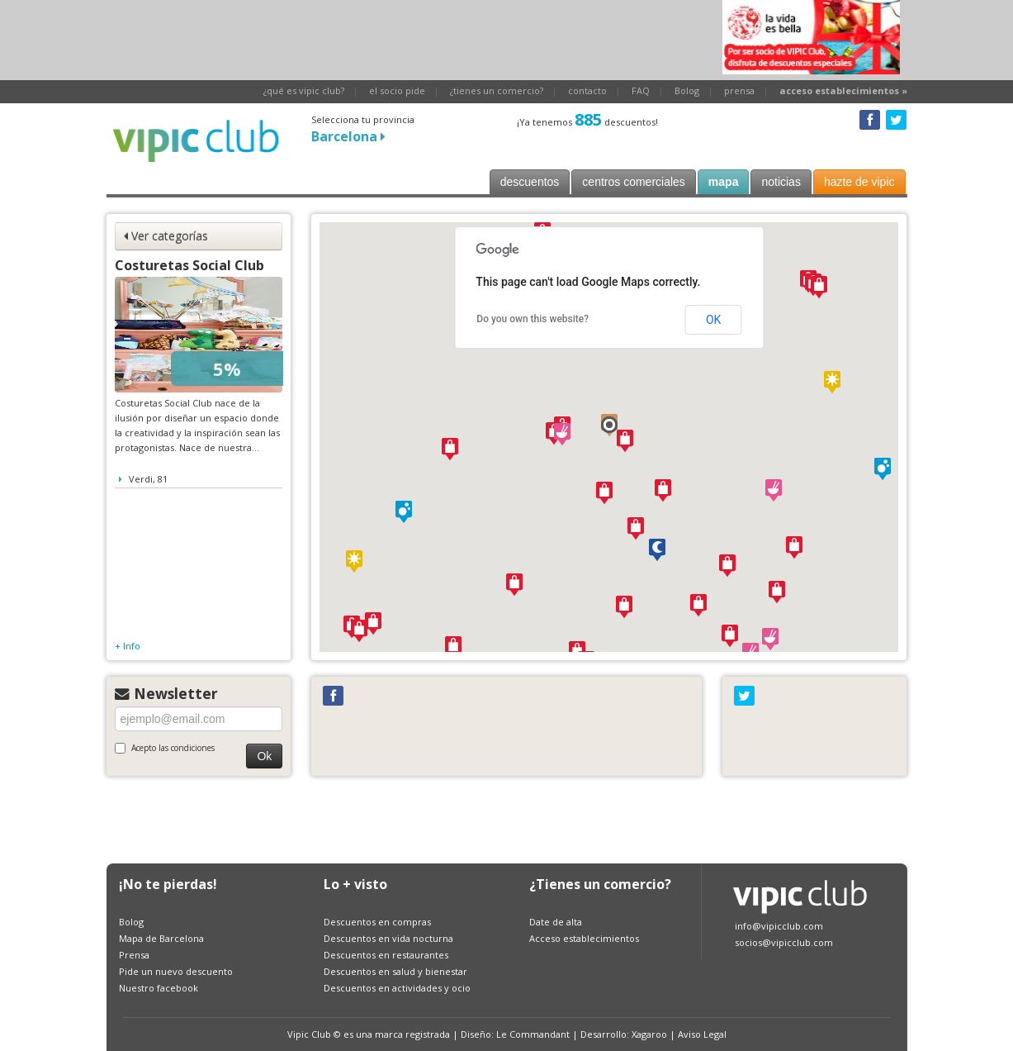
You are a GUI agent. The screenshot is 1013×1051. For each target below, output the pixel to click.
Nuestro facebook (158, 988)
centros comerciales (633, 181)
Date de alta (555, 921)
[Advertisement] (407, 37)
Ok (264, 756)
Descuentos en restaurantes (386, 955)
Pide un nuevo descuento (176, 971)
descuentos (530, 181)
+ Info (127, 646)
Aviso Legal (702, 1034)
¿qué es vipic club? (303, 90)
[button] (609, 424)
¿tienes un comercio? (496, 90)
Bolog (687, 90)
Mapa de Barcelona (161, 938)
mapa (723, 181)
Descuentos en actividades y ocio (397, 988)
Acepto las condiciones (165, 748)
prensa (739, 90)
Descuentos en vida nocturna (388, 938)
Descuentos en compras (377, 921)
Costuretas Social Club (189, 265)
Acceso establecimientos (584, 938)
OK (713, 319)
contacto (587, 90)
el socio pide (397, 90)
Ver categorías (166, 236)
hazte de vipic (859, 181)
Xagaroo (649, 1034)
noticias (780, 181)
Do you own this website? (532, 319)
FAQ (641, 90)
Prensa (134, 955)
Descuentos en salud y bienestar (395, 971)
